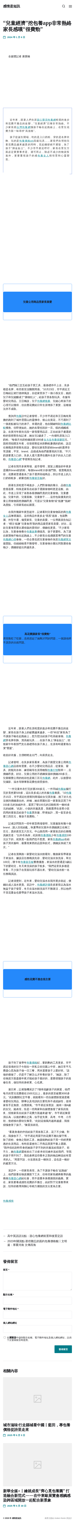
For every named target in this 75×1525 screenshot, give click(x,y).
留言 (6, 1270)
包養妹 (62, 789)
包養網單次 (64, 539)
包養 (18, 416)
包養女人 (43, 155)
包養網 (46, 778)
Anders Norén (60, 1518)
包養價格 (46, 835)
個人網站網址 (10, 1323)
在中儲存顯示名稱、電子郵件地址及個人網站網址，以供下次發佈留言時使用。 (39, 1338)
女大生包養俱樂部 (54, 439)
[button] (63, 6)
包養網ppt (58, 839)
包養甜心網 (14, 459)
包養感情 (61, 835)
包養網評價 (43, 884)
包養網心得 (9, 539)
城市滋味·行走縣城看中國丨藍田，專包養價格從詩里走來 (36, 1427)
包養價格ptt (26, 140)
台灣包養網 (23, 127)
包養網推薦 (43, 401)
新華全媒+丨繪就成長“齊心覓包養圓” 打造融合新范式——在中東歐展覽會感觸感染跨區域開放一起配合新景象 (37, 1496)
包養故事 (32, 531)
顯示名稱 (8, 1294)
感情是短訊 (11, 6)
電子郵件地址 (10, 1309)
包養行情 (53, 770)
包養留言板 (35, 478)
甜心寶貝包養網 (46, 119)
